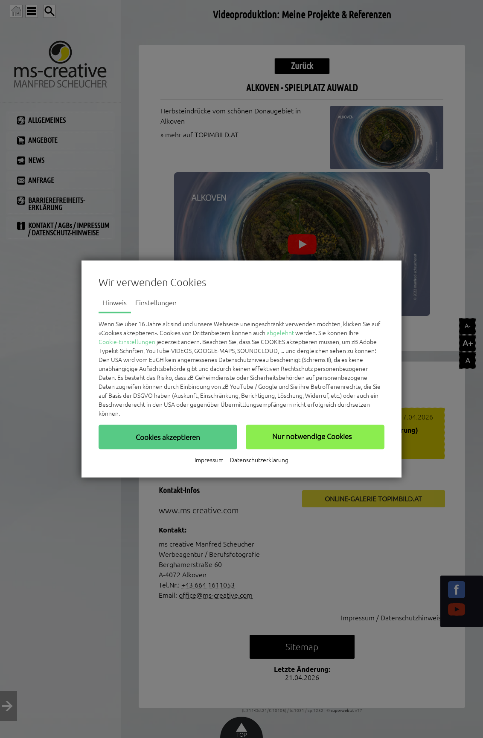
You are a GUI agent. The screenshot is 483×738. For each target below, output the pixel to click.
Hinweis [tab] (115, 303)
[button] (168, 437)
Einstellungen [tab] (156, 303)
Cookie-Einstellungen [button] (127, 342)
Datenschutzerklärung (259, 460)
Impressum (209, 460)
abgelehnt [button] (280, 333)
